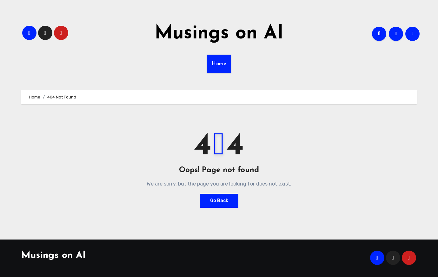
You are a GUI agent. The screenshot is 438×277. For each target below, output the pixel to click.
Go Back (219, 200)
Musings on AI (219, 33)
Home (219, 63)
